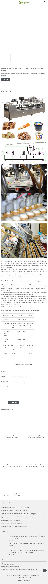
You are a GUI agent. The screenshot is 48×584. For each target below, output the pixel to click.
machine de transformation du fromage (14, 510)
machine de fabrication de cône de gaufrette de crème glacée (35, 465)
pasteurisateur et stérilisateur (11, 520)
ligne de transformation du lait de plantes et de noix (18, 517)
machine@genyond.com (11, 567)
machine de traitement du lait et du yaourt (15, 507)
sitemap (29, 577)
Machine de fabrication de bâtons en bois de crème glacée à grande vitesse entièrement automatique (12, 494)
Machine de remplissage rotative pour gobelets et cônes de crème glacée (35, 436)
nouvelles (26, 575)
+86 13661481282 (8, 564)
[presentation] (13, 397)
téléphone (4, 382)
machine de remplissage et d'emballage (14, 526)
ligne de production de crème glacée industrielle (12, 436)
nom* (3, 377)
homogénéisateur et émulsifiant (11, 523)
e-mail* (3, 372)
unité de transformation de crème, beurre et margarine (19, 514)
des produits (17, 575)
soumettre (13, 402)
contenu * (4, 387)
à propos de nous (36, 575)
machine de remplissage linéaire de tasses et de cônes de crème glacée (12, 465)
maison (8, 575)
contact (21, 577)
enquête (5, 80)
